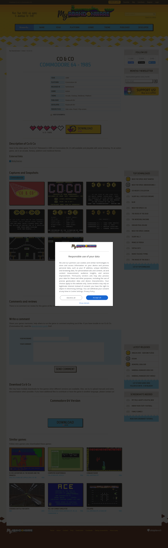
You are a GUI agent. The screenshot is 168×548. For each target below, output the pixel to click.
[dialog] (84, 274)
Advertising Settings (74, 288)
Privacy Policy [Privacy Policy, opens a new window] (89, 291)
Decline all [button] (71, 298)
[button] (84, 303)
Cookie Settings (77, 291)
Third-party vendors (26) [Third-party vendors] (82, 276)
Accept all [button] (97, 297)
